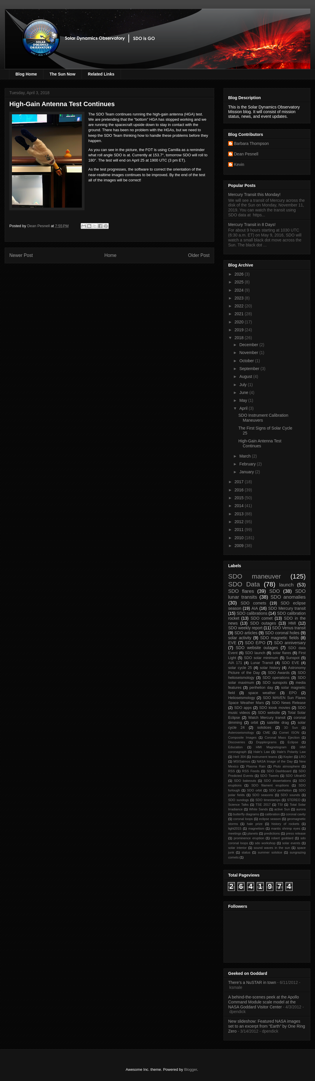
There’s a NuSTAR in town (252, 982)
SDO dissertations (277, 780)
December (249, 344)
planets (252, 833)
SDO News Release (289, 703)
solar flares (282, 653)
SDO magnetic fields (279, 637)
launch (286, 585)
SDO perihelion (280, 790)
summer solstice (270, 852)
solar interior (237, 847)
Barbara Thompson (251, 143)
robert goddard (282, 838)
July (243, 384)
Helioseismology (241, 698)
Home (110, 255)
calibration (272, 814)
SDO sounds (290, 795)
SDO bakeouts (245, 780)
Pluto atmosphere (286, 766)
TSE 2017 (263, 804)
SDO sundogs (238, 800)
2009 (240, 545)
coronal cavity (296, 814)
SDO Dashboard (279, 771)
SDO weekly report (245, 628)
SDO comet (261, 618)
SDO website (269, 713)
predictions (272, 833)
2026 (240, 274)
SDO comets (253, 603)
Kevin (239, 164)
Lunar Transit (262, 663)
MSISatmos (241, 761)
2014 (240, 505)
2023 (240, 298)
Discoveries (236, 742)
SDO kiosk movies (274, 708)
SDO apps (243, 708)
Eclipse (293, 742)
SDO (274, 591)
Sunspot (293, 658)
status (246, 852)
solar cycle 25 (240, 668)
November (249, 352)
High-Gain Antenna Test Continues (259, 443)
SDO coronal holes (282, 632)
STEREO (293, 800)
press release (296, 833)
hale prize (255, 824)
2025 (240, 282)
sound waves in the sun (272, 847)
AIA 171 (235, 663)
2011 (240, 529)
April (244, 408)
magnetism (256, 828)
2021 (240, 313)
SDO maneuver (254, 576)
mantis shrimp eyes (285, 828)
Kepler (288, 756)
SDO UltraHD (296, 775)
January (247, 471)
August (246, 376)
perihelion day (261, 688)
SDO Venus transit (289, 628)
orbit (254, 723)
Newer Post (21, 255)
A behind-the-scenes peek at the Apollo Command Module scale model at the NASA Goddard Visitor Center (263, 1002)
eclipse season (270, 819)
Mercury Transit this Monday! (254, 194)
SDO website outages (257, 647)
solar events (291, 843)
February (248, 464)
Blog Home (26, 74)
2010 (240, 537)
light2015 (234, 828)
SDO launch (255, 653)
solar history (270, 668)
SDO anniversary (290, 642)
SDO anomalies (288, 597)
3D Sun (291, 727)
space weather (262, 693)
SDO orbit (254, 790)
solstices (264, 728)
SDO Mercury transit (287, 608)
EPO (293, 693)
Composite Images (242, 737)
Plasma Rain (256, 766)
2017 (240, 481)
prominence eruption (249, 838)
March (245, 456)
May (243, 400)
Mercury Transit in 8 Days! (252, 224)
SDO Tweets (269, 775)
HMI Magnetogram (271, 747)
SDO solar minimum (261, 658)
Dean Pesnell (246, 154)
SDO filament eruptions (270, 785)
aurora (301, 809)
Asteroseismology (241, 732)
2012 (240, 521)
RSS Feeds (251, 771)
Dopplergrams (266, 742)
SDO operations (276, 678)
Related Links (101, 74)
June (244, 392)
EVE (232, 642)
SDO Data (244, 584)
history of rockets (285, 824)
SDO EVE (290, 663)
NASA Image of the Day (275, 761)
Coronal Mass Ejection (282, 737)
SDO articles (245, 632)
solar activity (239, 637)
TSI (280, 804)
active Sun (282, 809)
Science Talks (238, 804)
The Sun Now (62, 74)
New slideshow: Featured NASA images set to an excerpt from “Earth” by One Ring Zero (266, 1026)
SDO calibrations (252, 613)
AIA (254, 608)
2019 (240, 329)
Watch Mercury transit (267, 718)
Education (235, 747)
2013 (240, 513)
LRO (302, 756)
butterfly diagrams (246, 814)
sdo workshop (265, 843)
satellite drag (278, 723)
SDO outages (263, 623)
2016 (240, 490)
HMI (292, 623)
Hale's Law (262, 752)
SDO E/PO (255, 642)
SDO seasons (262, 795)
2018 (240, 337)
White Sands (258, 809)
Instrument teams (264, 756)
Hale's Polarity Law (291, 752)
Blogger (190, 1069)
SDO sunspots (275, 683)
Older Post (199, 255)
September (249, 368)
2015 (240, 497)
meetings (234, 833)
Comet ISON (289, 732)
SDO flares (241, 591)
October (247, 360)
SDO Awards (279, 673)
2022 (240, 306)
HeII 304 (239, 756)
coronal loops (243, 819)
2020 (240, 322)
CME (266, 732)
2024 (240, 290)
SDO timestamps (268, 800)
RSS (231, 771)
